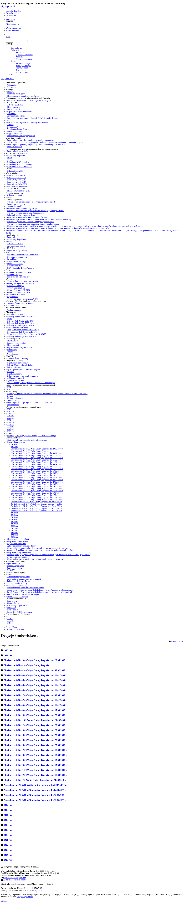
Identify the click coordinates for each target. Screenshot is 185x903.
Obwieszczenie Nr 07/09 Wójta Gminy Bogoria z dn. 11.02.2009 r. (37, 466)
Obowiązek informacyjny (16, 257)
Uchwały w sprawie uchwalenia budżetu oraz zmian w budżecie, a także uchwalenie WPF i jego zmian (46, 394)
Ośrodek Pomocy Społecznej (18, 577)
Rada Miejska (12, 610)
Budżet (9, 396)
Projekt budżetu (12, 405)
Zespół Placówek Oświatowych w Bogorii (23, 594)
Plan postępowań (13, 107)
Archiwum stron (22, 72)
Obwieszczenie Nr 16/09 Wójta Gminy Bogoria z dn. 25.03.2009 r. (37, 486)
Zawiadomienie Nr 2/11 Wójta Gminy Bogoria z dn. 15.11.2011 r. (36, 508)
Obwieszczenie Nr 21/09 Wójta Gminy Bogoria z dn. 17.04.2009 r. (37, 497)
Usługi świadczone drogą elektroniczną (22, 376)
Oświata (9, 125)
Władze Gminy (12, 603)
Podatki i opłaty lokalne (16, 343)
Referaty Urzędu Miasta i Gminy (19, 365)
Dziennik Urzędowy (14, 275)
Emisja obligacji (13, 109)
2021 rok (10, 420)
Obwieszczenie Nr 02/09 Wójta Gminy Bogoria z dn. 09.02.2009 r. (37, 453)
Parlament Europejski (15, 286)
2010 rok (10, 623)
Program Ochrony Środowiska (18, 552)
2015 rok (14, 519)
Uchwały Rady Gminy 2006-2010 (20, 323)
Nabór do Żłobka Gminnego (17, 358)
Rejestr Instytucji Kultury (16, 250)
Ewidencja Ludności (14, 264)
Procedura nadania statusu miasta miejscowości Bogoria (28, 100)
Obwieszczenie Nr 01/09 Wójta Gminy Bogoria (29, 451)
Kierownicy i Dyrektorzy (16, 605)
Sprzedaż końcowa (14, 147)
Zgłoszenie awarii (13, 563)
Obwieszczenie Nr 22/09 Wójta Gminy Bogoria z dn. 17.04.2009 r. (37, 499)
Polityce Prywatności (25, 897)
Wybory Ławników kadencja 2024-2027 (22, 299)
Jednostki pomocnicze (15, 195)
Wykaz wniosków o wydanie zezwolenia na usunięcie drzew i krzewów (34, 559)
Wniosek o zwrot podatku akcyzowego (21, 208)
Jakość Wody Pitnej (14, 568)
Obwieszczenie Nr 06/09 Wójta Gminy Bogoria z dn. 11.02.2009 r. (37, 462)
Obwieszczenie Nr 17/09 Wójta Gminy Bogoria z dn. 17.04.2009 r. (37, 488)
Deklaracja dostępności (15, 378)
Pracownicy (11, 608)
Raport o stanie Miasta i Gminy (19, 111)
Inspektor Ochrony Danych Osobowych (22, 255)
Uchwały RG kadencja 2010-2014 (20, 325)
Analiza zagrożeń (13, 310)
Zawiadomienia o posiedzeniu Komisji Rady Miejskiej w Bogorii (32, 118)
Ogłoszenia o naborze (24, 55)
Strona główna (16, 48)
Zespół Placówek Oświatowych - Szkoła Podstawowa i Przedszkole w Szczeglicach (39, 590)
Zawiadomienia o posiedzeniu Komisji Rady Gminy (27, 122)
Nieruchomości (12, 354)
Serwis (13, 61)
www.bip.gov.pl (36, 890)
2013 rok (14, 515)
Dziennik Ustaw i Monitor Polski (19, 272)
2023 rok (10, 425)
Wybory (9, 160)
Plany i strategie (13, 345)
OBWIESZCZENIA (14, 105)
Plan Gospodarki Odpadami (17, 539)
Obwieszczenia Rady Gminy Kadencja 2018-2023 (26, 334)
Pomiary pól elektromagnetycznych (20, 136)
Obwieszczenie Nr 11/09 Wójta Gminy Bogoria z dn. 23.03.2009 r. (37, 475)
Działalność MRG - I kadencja (18, 162)
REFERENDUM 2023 (15, 294)
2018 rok (10, 411)
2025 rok (10, 429)
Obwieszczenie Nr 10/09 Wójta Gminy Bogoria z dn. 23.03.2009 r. (37, 473)
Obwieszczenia (12, 305)
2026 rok (10, 431)
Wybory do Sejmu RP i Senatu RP (20, 283)
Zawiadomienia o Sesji (15, 116)
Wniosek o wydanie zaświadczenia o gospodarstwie (27, 217)
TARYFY (10, 570)
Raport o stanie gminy (15, 131)
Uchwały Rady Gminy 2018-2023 (20, 321)
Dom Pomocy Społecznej (16, 585)
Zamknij (4, 901)
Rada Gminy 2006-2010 (16, 180)
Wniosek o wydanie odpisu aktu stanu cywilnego (25, 213)
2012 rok (14, 513)
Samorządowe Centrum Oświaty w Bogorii (23, 579)
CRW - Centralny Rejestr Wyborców (21, 268)
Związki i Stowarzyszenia (16, 557)
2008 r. (9, 616)
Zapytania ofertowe (14, 133)
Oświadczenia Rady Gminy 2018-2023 (21, 332)
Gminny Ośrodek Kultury (16, 583)
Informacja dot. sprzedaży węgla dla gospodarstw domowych (30, 140)
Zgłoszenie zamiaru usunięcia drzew (21, 215)
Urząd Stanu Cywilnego (16, 261)
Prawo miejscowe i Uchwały (18, 277)
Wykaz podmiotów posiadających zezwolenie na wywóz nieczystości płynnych (37, 548)
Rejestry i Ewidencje (14, 367)
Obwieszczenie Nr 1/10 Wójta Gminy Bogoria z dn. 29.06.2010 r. (36, 502)
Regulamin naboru (14, 374)
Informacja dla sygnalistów (17, 151)
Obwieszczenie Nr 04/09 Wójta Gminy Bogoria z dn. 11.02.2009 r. (37, 458)
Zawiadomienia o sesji (15, 246)
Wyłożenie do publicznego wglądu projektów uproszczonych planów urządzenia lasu (39, 550)
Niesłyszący (10, 19)
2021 (8, 387)
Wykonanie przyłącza (15, 566)
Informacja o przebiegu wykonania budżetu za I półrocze (29, 402)
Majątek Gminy (12, 400)
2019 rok (10, 416)
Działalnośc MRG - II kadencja (19, 164)
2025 (8, 389)
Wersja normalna (12, 30)
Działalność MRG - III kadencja (19, 167)
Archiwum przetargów (24, 59)
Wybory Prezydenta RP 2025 (18, 290)
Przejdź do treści (7, 79)
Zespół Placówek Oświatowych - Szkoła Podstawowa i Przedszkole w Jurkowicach (39, 592)
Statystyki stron (22, 68)
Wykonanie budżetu (14, 398)
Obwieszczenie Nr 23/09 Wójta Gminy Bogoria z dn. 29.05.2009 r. (37, 449)
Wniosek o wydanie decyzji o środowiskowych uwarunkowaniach (32, 224)
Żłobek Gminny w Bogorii (17, 597)
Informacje (11, 237)
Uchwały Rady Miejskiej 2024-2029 (21, 336)
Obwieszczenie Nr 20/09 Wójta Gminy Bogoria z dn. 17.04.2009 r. (37, 495)
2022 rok (10, 422)
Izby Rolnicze (12, 297)
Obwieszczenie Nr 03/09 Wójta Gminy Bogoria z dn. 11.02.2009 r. (37, 455)
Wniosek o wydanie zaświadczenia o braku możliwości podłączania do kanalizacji (38, 219)
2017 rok (10, 413)
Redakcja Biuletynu (23, 66)
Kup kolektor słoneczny (16, 544)
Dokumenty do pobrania (16, 155)
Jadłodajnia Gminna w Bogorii (18, 581)
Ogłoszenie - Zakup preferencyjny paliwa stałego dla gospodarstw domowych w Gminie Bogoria (44, 142)
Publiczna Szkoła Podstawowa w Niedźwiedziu (25, 588)
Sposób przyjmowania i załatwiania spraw (23, 369)
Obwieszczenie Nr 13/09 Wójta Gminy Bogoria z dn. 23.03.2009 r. (37, 480)
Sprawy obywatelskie (15, 206)
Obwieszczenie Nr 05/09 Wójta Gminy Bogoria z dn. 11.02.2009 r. (37, 460)
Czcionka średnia (12, 13)
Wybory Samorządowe (15, 288)
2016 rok (10, 409)
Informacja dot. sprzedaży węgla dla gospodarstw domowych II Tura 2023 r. (36, 144)
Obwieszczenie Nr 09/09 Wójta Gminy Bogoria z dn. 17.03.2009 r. (37, 471)
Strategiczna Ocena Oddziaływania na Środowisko (26, 440)
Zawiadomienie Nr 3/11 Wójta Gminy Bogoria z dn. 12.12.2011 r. (36, 511)
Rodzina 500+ (12, 127)
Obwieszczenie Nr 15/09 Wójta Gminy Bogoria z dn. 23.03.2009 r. (37, 484)
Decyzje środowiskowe (15, 442)
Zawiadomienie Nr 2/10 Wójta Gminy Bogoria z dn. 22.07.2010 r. (36, 504)
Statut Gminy (12, 341)
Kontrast (9, 22)
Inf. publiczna (12, 259)
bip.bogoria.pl (8, 6)
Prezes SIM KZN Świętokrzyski (19, 612)
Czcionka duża (11, 15)
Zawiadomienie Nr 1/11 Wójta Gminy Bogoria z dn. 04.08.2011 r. (36, 506)
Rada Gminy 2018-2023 (16, 178)
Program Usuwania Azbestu (17, 541)
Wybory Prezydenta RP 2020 (18, 292)
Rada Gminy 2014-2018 (16, 175)
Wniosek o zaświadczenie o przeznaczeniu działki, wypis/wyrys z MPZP (35, 211)
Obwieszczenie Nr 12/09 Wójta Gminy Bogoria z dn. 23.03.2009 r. (37, 477)
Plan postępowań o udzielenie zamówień (22, 96)
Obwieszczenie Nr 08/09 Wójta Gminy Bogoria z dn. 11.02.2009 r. (37, 469)
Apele (9, 319)
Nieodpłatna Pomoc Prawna (17, 129)
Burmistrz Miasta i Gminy (17, 186)
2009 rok (10, 621)
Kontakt (14, 74)
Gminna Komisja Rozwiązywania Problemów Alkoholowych (30, 383)
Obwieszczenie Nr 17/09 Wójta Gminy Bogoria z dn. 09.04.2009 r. (37, 464)
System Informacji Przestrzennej (19, 303)
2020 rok (10, 418)
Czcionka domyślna (13, 11)
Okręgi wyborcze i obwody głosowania (22, 281)
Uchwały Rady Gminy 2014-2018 (20, 316)
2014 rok (14, 517)
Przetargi (19, 57)
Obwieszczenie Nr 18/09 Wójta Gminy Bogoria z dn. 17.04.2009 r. (37, 491)
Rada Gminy (11, 601)
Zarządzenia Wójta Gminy (17, 327)
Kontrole (10, 372)
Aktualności (20, 52)
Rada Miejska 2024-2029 (16, 184)
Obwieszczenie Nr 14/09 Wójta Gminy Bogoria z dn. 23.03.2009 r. (37, 482)
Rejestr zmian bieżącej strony (14, 878)
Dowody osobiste (13, 266)
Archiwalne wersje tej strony (14, 880)
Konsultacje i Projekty (15, 314)
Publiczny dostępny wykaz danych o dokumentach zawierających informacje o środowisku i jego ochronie (48, 555)
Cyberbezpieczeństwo (15, 380)
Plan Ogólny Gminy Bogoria (18, 191)
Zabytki (9, 352)
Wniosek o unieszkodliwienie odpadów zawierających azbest (30, 202)
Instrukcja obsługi (23, 63)
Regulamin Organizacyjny (17, 363)
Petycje (9, 120)
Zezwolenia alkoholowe (16, 204)
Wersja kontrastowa (13, 28)
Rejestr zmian (21, 70)
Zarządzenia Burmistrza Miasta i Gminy (22, 330)
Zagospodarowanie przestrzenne (19, 347)
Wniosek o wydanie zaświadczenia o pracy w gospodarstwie (30, 222)
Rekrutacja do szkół (14, 171)
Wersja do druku (177, 641)
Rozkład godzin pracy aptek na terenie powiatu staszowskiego (31, 436)
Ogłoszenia (15, 50)
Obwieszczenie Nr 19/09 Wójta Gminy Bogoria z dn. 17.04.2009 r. (37, 493)
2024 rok (10, 427)
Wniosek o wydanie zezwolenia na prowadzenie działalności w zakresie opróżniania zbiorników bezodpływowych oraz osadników (57, 228)
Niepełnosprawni (12, 24)
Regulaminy (11, 350)
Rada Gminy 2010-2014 (16, 182)
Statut (9, 158)
